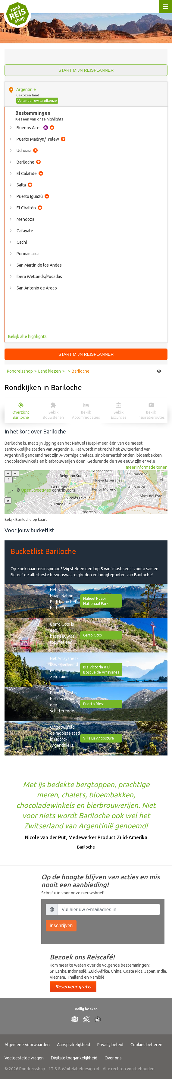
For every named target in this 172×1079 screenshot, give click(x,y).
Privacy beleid (110, 1044)
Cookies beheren (146, 1044)
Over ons (113, 1058)
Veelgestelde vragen (24, 1058)
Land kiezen (49, 371)
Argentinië (26, 89)
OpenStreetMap (36, 490)
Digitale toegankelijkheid (74, 1058)
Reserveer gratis (73, 986)
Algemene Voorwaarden (27, 1044)
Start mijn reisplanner (86, 70)
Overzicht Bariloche (20, 414)
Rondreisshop (20, 371)
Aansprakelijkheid (73, 1044)
